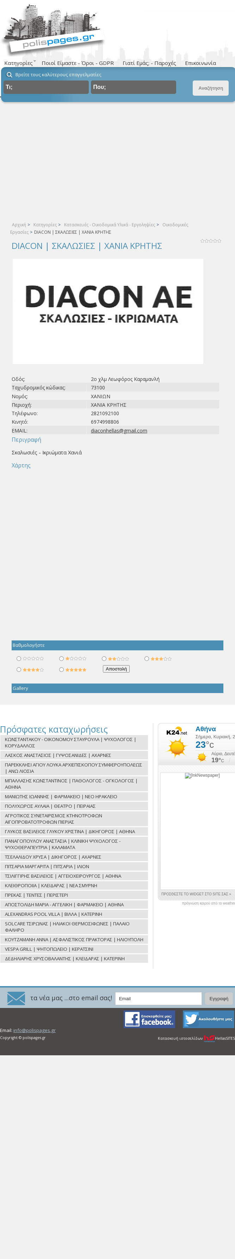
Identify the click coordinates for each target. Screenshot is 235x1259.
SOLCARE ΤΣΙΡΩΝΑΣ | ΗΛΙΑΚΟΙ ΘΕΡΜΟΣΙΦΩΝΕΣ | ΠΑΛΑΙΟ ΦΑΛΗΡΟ (67, 926)
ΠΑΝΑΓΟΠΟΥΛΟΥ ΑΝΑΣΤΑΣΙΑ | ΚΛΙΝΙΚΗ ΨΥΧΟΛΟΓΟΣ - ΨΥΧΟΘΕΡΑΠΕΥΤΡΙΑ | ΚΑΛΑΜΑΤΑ (62, 844)
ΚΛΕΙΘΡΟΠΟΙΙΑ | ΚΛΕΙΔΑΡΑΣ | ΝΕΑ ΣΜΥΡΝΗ (51, 885)
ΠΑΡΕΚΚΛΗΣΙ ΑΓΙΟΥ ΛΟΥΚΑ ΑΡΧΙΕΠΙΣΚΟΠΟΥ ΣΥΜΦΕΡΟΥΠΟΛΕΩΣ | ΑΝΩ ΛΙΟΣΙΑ (73, 768)
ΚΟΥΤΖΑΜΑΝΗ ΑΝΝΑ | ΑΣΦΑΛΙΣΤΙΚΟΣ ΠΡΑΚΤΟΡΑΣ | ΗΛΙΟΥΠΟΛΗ (74, 939)
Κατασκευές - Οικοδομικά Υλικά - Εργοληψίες (109, 225)
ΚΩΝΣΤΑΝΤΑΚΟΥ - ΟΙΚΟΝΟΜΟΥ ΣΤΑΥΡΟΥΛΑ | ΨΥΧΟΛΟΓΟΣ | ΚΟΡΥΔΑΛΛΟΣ (70, 742)
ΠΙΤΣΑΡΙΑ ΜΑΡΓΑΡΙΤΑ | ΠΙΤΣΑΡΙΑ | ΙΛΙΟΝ (47, 866)
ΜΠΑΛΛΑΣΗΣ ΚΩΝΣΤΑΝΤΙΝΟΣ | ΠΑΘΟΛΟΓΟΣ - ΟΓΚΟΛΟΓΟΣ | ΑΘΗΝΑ (71, 783)
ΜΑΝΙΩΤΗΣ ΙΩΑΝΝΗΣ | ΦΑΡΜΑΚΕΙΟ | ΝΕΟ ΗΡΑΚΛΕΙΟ (61, 796)
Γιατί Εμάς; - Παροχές (149, 62)
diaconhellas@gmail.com (119, 430)
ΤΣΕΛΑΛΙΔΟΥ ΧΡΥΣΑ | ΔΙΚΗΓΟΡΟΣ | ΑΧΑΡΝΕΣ (53, 857)
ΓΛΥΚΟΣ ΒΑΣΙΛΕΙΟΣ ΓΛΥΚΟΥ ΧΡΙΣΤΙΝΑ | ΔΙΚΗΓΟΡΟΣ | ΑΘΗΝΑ (70, 831)
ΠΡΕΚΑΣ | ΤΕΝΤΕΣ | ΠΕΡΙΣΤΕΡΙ (36, 895)
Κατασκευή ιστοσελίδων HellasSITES (196, 1038)
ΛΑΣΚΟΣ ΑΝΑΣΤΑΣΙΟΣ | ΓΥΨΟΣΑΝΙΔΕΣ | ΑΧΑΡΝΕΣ (58, 755)
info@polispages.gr (34, 1030)
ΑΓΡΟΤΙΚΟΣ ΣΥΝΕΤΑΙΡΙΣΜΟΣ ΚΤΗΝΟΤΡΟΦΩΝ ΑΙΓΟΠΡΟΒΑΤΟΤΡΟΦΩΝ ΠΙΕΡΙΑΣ (53, 818)
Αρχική (19, 225)
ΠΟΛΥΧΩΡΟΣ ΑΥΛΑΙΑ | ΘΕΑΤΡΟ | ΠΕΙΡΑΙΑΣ (50, 806)
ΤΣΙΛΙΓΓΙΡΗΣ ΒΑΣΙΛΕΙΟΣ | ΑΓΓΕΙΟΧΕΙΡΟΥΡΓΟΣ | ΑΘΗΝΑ (63, 876)
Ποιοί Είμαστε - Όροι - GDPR (78, 62)
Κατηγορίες (45, 225)
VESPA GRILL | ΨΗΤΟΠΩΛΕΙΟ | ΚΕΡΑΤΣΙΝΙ (49, 949)
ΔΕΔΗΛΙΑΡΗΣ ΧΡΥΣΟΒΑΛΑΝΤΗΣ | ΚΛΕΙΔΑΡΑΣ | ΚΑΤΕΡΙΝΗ (65, 958)
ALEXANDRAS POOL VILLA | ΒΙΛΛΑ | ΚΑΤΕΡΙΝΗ (53, 914)
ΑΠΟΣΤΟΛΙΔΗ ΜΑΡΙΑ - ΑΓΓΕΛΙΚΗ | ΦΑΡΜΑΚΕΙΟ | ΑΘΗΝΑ (64, 904)
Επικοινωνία (200, 62)
